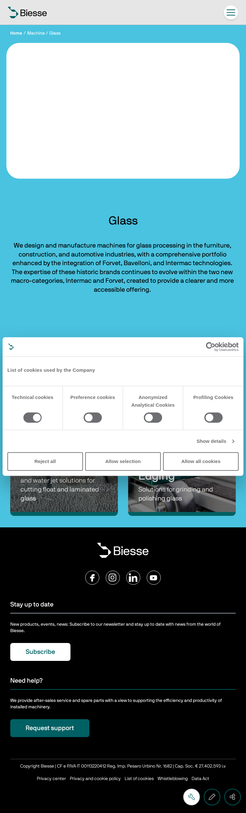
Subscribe (40, 652)
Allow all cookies (201, 461)
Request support (50, 728)
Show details (211, 441)
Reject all (45, 461)
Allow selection (123, 461)
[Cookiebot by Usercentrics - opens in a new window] (211, 347)
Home (16, 33)
